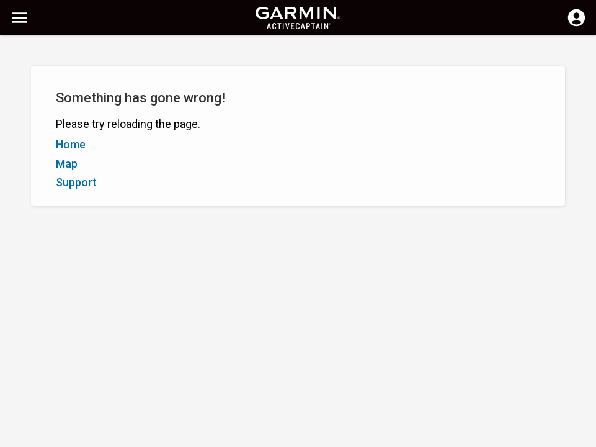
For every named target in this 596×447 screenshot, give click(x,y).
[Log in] (576, 25)
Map (67, 163)
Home (71, 144)
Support (76, 182)
